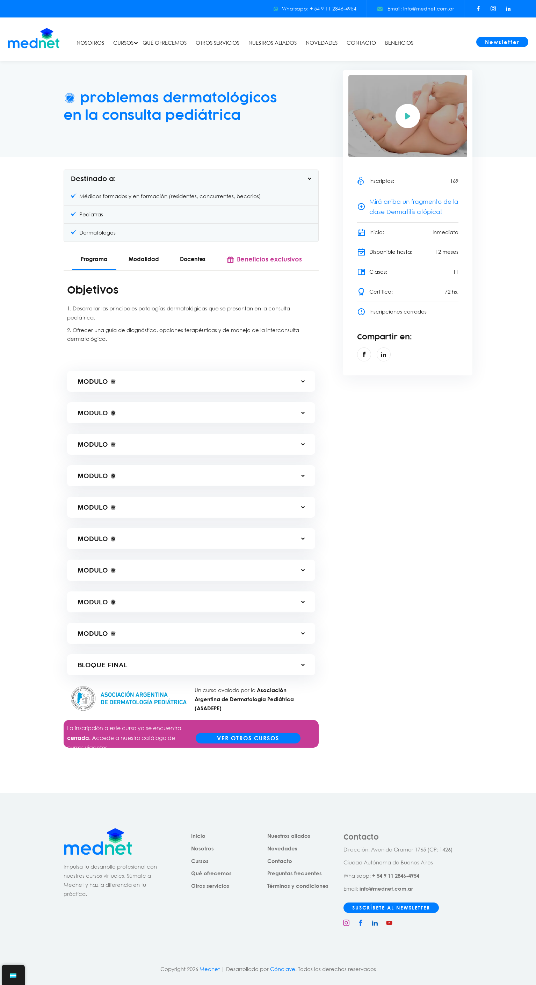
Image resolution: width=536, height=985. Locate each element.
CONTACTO (361, 42)
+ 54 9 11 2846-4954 (395, 875)
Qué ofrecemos (211, 873)
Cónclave (282, 969)
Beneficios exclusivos (269, 259)
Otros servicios (210, 886)
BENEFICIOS (399, 42)
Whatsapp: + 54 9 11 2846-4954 (314, 9)
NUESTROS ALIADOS (272, 42)
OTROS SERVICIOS (217, 42)
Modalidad (144, 259)
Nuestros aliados (288, 836)
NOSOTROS (90, 42)
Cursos (200, 861)
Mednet (210, 969)
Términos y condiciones (297, 886)
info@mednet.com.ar (386, 888)
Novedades (282, 848)
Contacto (279, 861)
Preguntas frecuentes (294, 873)
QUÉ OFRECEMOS (165, 42)
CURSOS (123, 42)
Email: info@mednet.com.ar (415, 9)
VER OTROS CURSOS (248, 738)
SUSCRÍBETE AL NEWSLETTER (391, 908)
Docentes (192, 259)
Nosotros (202, 848)
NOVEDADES (322, 42)
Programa (94, 259)
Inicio (198, 836)
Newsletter (502, 42)
